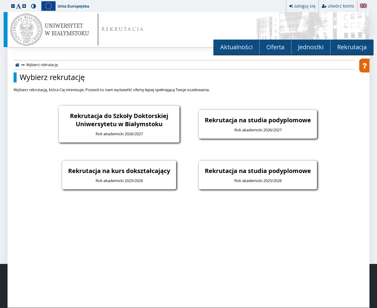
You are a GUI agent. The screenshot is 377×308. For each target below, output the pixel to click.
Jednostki (311, 47)
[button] (13, 6)
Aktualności (236, 47)
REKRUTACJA (122, 29)
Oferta (275, 47)
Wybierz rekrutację (52, 77)
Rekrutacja (352, 47)
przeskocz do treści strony (1, 1)
